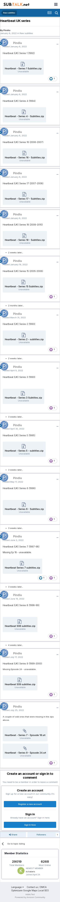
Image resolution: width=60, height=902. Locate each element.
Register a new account (30, 804)
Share (13, 834)
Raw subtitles (26, 33)
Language (17, 887)
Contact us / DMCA (37, 887)
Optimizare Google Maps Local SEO (30, 890)
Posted (15, 46)
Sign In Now (30, 825)
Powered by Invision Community (30, 897)
